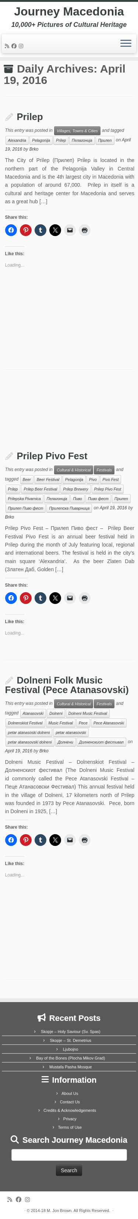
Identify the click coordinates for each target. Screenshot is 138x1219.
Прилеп (105, 140)
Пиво (77, 498)
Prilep (30, 117)
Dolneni (56, 713)
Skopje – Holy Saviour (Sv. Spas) (70, 1031)
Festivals (104, 470)
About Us (69, 1093)
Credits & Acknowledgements (69, 1110)
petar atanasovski (71, 732)
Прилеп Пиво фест (25, 508)
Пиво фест (98, 498)
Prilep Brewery (75, 489)
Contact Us (70, 1102)
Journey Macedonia (69, 11)
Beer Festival (48, 479)
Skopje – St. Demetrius (71, 1040)
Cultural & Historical (74, 470)
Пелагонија (82, 140)
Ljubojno (70, 1049)
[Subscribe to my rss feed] (8, 46)
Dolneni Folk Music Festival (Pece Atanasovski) (67, 685)
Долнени (65, 742)
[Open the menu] (125, 43)
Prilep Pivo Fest (52, 456)
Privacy (70, 1119)
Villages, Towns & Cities (77, 131)
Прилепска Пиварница (69, 508)
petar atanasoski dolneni (29, 732)
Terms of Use (70, 1127)
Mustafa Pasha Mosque (70, 1067)
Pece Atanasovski (108, 723)
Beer (27, 479)
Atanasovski (33, 713)
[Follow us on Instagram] (22, 46)
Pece (83, 723)
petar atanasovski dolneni (30, 742)
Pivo (92, 479)
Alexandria (17, 140)
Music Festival (61, 723)
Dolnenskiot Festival (25, 723)
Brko (34, 149)
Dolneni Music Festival (87, 713)
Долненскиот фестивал (101, 742)
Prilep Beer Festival (40, 489)
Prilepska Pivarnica (24, 498)
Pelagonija (41, 140)
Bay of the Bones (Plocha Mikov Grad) (70, 1058)
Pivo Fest (111, 479)
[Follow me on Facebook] (15, 46)
